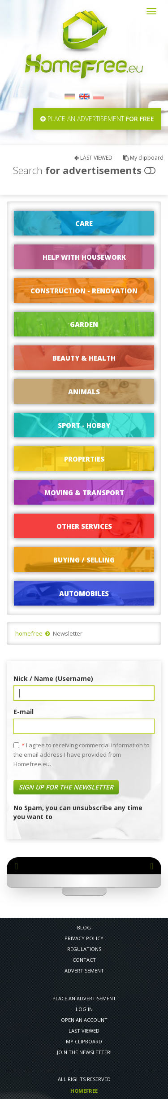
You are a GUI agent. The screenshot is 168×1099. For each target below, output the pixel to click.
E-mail (23, 711)
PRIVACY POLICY (84, 938)
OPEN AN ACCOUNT (84, 1019)
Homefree (84, 1090)
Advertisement (84, 970)
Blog (84, 927)
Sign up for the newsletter (66, 787)
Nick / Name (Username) (53, 678)
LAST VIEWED (93, 157)
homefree (29, 633)
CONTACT (84, 959)
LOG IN (84, 1009)
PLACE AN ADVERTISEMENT (84, 998)
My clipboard (143, 157)
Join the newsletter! (84, 1052)
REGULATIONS (84, 949)
